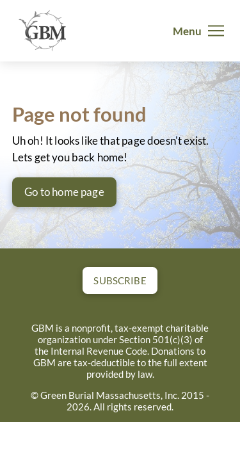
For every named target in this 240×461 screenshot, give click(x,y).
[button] (198, 30)
